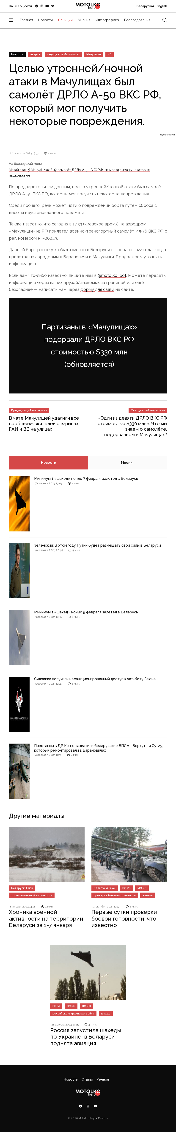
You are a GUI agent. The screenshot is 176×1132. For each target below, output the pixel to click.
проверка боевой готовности (115, 895)
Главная (26, 20)
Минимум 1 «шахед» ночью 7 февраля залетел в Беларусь (86, 478)
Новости (45, 20)
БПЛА (56, 1006)
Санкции (65, 20)
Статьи (87, 1079)
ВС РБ (126, 888)
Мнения (84, 20)
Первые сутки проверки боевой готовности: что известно (124, 919)
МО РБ (142, 888)
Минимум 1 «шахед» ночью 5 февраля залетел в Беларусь (86, 612)
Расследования (137, 20)
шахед (105, 1013)
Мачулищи (93, 54)
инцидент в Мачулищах (63, 54)
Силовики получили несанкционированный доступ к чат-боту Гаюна (95, 679)
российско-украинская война (73, 1013)
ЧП (109, 54)
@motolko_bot (112, 275)
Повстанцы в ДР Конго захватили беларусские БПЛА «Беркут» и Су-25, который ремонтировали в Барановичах (98, 748)
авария (35, 54)
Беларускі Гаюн (22, 888)
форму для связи (97, 289)
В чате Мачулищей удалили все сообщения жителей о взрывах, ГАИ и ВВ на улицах (44, 423)
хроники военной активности (31, 895)
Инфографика (107, 20)
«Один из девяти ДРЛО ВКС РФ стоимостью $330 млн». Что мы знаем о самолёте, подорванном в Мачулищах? (132, 426)
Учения (148, 895)
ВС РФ (86, 1006)
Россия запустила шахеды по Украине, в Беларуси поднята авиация (85, 1037)
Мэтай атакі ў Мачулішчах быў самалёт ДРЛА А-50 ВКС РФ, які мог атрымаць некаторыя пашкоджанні (79, 172)
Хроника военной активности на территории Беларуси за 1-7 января (46, 919)
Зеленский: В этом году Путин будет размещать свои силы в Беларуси (97, 545)
